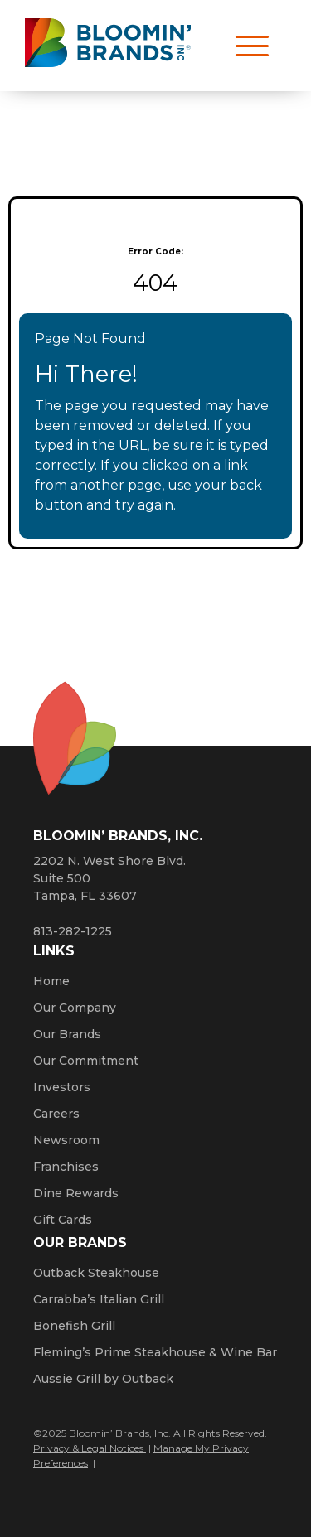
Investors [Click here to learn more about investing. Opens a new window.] (61, 1087)
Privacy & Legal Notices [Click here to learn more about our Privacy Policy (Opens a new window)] (89, 1448)
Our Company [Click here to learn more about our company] (74, 1007)
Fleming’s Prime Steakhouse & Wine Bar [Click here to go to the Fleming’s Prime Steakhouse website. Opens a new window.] (155, 1352)
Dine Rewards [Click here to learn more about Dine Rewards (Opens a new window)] (76, 1193)
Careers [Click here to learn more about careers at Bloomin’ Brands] (56, 1113)
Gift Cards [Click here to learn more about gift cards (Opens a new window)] (62, 1219)
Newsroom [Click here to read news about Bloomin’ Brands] (66, 1140)
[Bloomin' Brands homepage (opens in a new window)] (108, 46)
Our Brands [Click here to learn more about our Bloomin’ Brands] (67, 1034)
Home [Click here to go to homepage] (51, 981)
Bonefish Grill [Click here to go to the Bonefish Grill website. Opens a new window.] (74, 1325)
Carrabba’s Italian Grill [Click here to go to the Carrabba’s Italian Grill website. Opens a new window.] (98, 1299)
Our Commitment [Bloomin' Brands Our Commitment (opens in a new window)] (85, 1060)
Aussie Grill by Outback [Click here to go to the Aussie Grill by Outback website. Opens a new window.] (103, 1378)
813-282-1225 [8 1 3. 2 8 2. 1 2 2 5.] (72, 931)
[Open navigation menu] (244, 45)
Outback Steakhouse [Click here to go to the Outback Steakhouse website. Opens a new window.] (96, 1272)
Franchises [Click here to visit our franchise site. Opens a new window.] (66, 1166)
